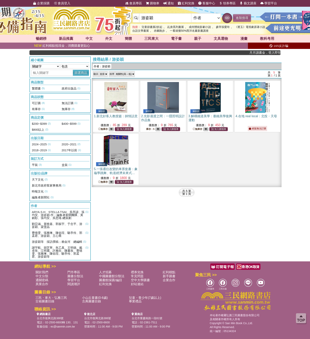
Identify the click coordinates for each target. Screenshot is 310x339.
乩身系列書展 (175, 27)
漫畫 (244, 39)
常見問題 (137, 276)
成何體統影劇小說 (200, 27)
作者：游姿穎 (102, 66)
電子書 (176, 39)
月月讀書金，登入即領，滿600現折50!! (268, 52)
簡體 (128, 39)
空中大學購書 (140, 280)
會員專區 (133, 3)
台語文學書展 (140, 30)
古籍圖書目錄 (44, 301)
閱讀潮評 (73, 284)
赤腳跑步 (159, 30)
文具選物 (221, 39)
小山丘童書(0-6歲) (95, 297)
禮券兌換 (137, 272)
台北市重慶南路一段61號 (147, 318)
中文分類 (42, 276)
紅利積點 (169, 272)
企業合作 (169, 280)
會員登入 (62, 3)
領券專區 (227, 3)
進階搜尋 (242, 18)
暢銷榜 (41, 39)
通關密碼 (42, 280)
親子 (197, 39)
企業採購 (41, 3)
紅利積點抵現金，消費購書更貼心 (62, 45)
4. (256, 116)
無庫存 (103, 129)
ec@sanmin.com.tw (63, 326)
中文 (89, 39)
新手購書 (169, 276)
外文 (108, 39)
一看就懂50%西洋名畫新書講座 (189, 30)
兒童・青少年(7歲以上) (145, 297)
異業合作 (42, 284)
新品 (66, 39)
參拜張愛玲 (223, 27)
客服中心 (206, 3)
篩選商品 (81, 72)
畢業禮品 (135, 301)
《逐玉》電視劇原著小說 (250, 27)
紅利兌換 (186, 3)
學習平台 (268, 3)
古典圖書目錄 (91, 301)
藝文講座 (248, 3)
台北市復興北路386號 (50, 318)
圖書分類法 (75, 276)
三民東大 (151, 39)
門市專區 (73, 272)
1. (116, 116)
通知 (168, 3)
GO (227, 17)
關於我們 (42, 272)
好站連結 (137, 284)
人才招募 (105, 272)
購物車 (152, 3)
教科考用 (267, 39)
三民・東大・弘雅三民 (51, 297)
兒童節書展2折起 (152, 27)
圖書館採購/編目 (110, 280)
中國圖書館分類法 (111, 276)
